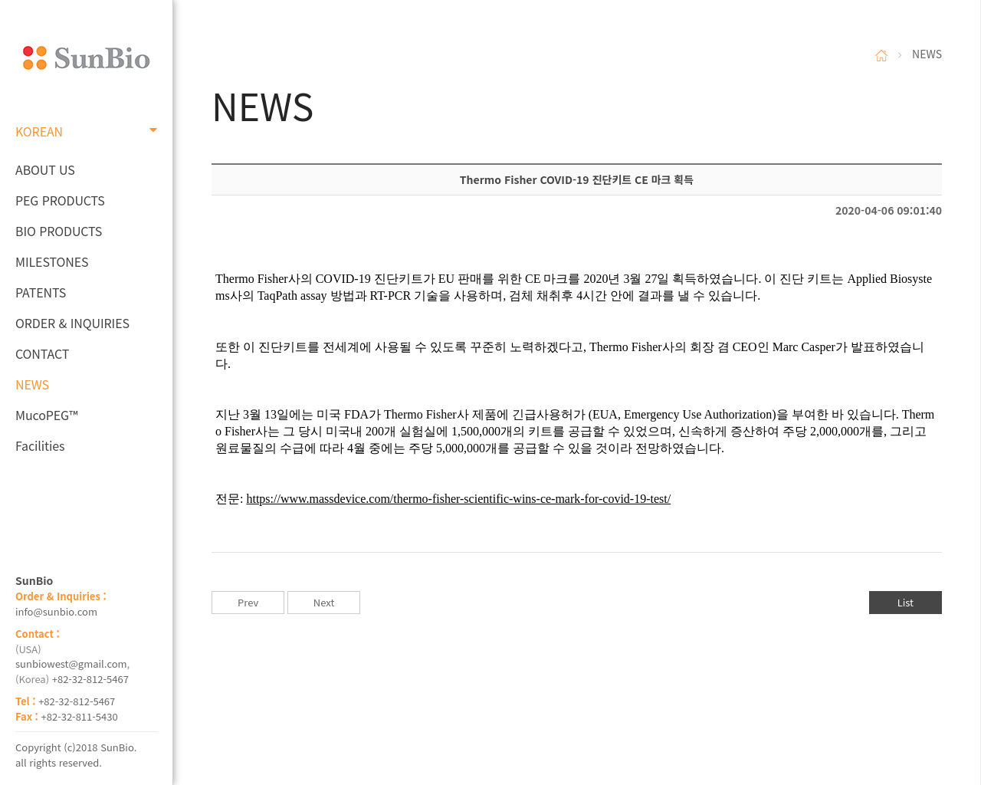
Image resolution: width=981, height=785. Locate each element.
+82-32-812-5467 (90, 679)
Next (323, 602)
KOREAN (86, 131)
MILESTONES (51, 261)
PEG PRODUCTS (60, 200)
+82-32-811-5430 (79, 716)
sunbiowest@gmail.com (71, 663)
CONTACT (42, 353)
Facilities (40, 445)
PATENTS (40, 292)
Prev (248, 602)
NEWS (32, 384)
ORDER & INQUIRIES (72, 323)
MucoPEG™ (46, 415)
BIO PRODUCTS (58, 231)
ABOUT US (45, 169)
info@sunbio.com (56, 611)
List (905, 602)
